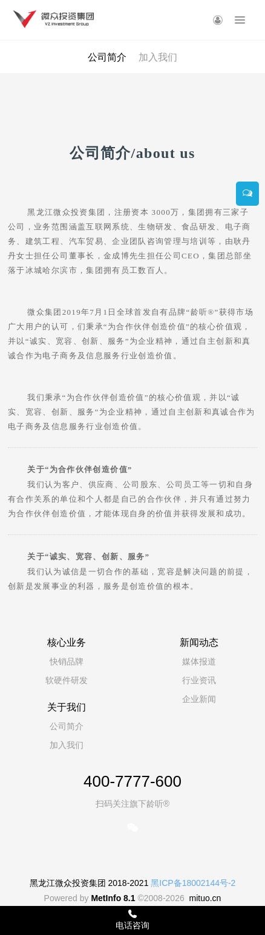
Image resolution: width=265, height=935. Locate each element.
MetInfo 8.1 (113, 898)
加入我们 (158, 57)
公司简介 (107, 57)
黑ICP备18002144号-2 (193, 883)
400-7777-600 (132, 781)
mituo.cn (205, 898)
